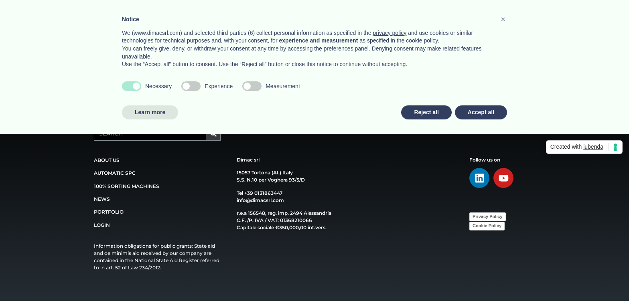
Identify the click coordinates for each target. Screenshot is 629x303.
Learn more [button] (150, 112)
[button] (503, 19)
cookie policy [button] (422, 40)
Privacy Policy (488, 216)
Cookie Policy (487, 225)
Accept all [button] (481, 112)
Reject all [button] (426, 112)
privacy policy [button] (389, 33)
